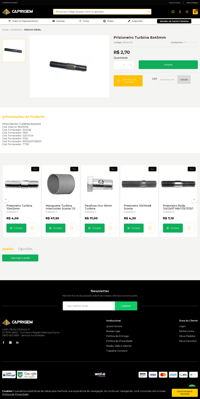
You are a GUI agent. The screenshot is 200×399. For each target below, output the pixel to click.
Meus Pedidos (192, 3)
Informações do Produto (23, 118)
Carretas (58, 21)
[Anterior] (6, 203)
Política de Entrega (117, 340)
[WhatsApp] (173, 11)
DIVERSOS (16, 31)
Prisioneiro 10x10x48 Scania (137, 209)
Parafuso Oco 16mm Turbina (98, 209)
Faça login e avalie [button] (20, 262)
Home (5, 31)
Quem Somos (114, 330)
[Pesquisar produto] (148, 12)
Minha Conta (174, 3)
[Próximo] (194, 203)
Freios (84, 21)
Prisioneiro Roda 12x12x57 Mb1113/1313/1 (174, 209)
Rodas (108, 21)
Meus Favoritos (188, 345)
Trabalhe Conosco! (9, 2)
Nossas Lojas (113, 335)
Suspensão (135, 21)
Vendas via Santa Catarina (174, 22)
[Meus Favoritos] (187, 11)
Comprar (168, 66)
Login (182, 330)
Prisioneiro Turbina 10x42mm (20, 209)
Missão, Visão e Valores (118, 350)
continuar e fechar (184, 392)
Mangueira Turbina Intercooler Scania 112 (61, 209)
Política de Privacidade (119, 345)
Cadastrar (126, 310)
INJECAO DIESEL (32, 31)
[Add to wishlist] (128, 82)
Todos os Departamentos (23, 21)
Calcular (184, 81)
